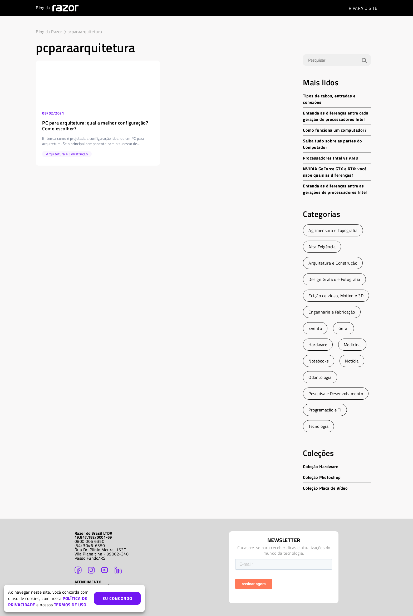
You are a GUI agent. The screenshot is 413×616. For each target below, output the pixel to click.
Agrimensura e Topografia (332, 230)
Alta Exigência (322, 247)
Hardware (317, 344)
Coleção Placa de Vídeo (325, 488)
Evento (315, 328)
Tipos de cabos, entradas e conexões (329, 99)
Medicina (352, 344)
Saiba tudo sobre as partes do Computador (332, 144)
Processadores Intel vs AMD (330, 158)
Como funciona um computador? (334, 130)
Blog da (57, 8)
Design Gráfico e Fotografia (334, 279)
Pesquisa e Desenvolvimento (335, 393)
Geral (343, 328)
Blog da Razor (49, 31)
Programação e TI (324, 410)
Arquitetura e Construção (332, 263)
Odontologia (320, 377)
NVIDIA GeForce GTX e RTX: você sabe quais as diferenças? (334, 172)
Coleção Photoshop (322, 477)
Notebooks (318, 361)
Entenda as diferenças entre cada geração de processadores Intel (335, 116)
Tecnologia (318, 426)
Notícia (352, 361)
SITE (362, 8)
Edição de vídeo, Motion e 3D (335, 295)
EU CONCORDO (117, 598)
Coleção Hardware (320, 466)
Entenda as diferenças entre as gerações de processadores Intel (335, 189)
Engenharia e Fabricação (331, 312)
